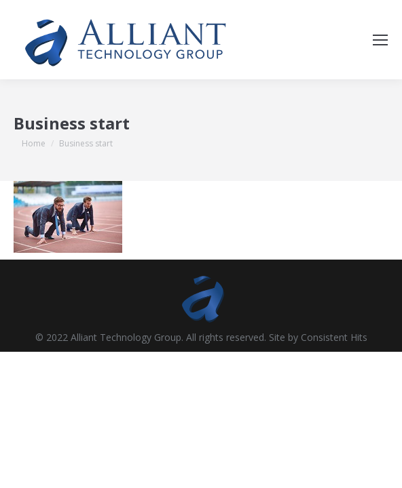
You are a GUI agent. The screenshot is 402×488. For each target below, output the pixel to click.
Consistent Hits (334, 337)
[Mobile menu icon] (380, 40)
